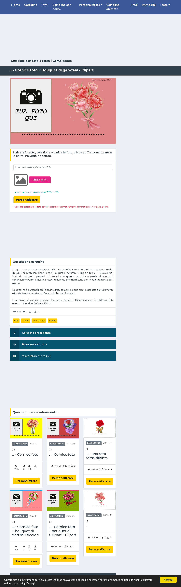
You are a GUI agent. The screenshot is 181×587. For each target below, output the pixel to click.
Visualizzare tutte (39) (30, 356)
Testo (164, 4)
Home (15, 4)
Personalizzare (26, 481)
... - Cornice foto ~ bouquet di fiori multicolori (25, 531)
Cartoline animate (112, 7)
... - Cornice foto (25, 455)
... (87, 526)
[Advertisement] (90, 36)
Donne (52, 320)
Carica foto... (40, 180)
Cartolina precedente (30, 332)
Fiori (16, 320)
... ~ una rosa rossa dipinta (97, 456)
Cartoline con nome (61, 7)
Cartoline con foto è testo (30, 61)
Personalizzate (89, 4)
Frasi (134, 4)
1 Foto (25, 320)
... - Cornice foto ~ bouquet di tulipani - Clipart (63, 531)
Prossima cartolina (28, 344)
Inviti (44, 4)
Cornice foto (39, 320)
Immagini (149, 4)
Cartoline (30, 4)
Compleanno (62, 61)
